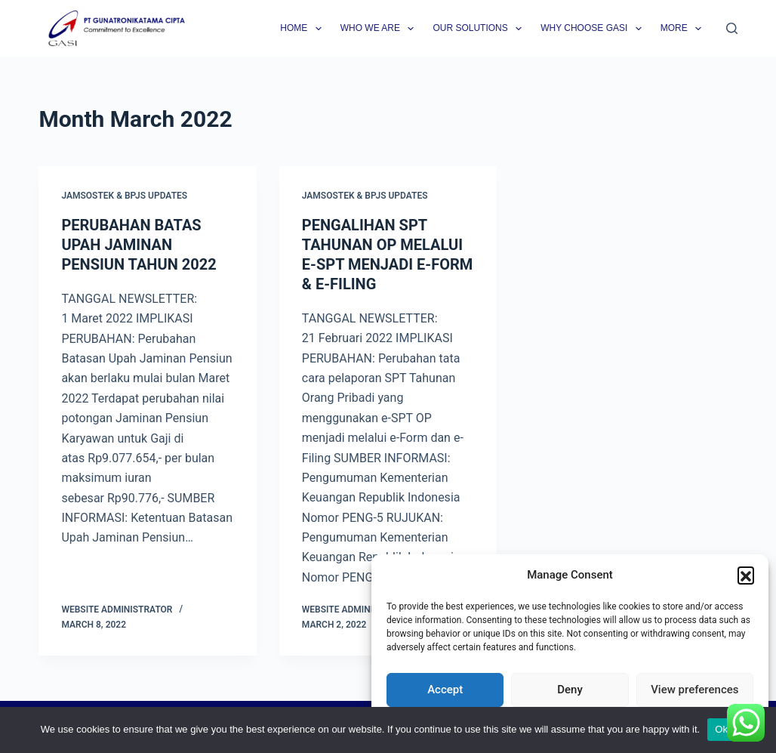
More (684, 29)
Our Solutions (480, 29)
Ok (721, 729)
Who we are (380, 29)
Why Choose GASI (594, 29)
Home (303, 29)
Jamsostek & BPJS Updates (124, 195)
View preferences (694, 689)
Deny (570, 689)
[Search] (732, 28)
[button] (745, 574)
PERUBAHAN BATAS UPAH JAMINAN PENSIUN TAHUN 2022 (138, 244)
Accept (445, 689)
